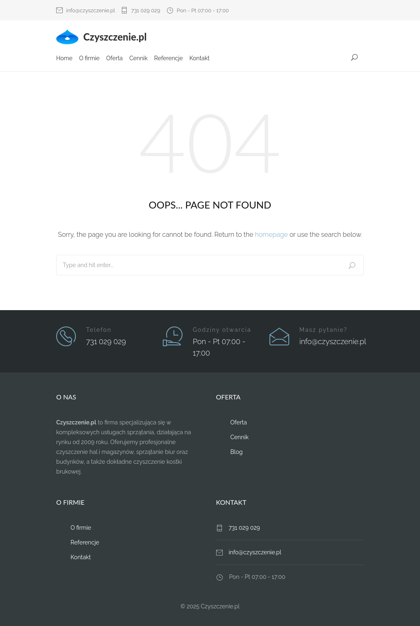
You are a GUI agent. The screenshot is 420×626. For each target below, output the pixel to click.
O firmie (89, 58)
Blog (237, 452)
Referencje (168, 58)
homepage (271, 234)
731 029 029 (145, 10)
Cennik (138, 58)
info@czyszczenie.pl (90, 10)
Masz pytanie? (323, 330)
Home (64, 58)
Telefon (99, 330)
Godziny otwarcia (222, 330)
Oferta (114, 58)
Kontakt (199, 58)
